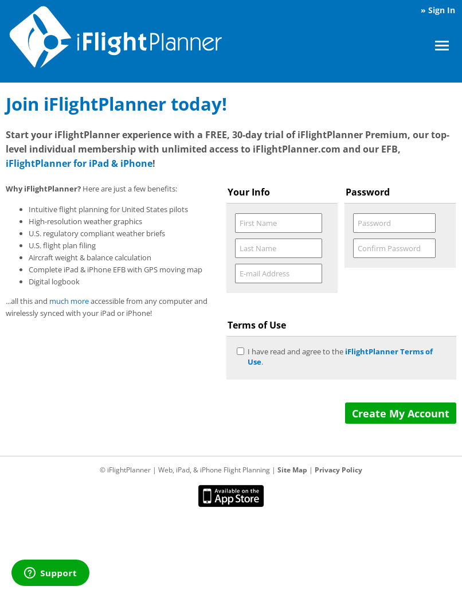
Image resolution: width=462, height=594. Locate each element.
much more (69, 301)
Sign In (441, 10)
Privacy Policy (338, 470)
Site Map (292, 470)
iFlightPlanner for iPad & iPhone (79, 163)
